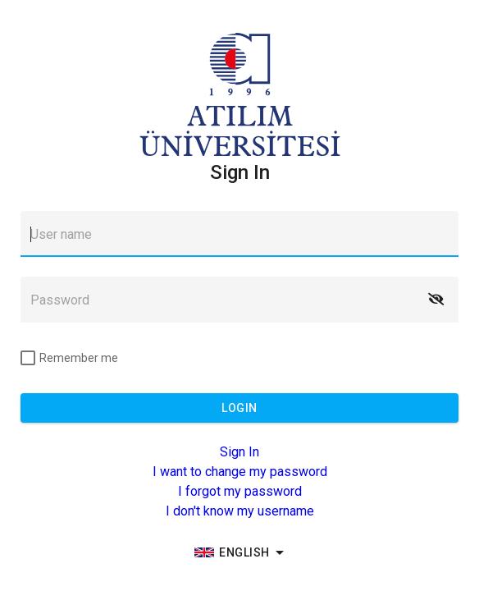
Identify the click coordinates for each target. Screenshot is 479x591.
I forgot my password (240, 491)
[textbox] (239, 234)
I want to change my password (240, 471)
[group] (239, 552)
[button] (435, 299)
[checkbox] (69, 357)
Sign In (239, 452)
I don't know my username (240, 511)
